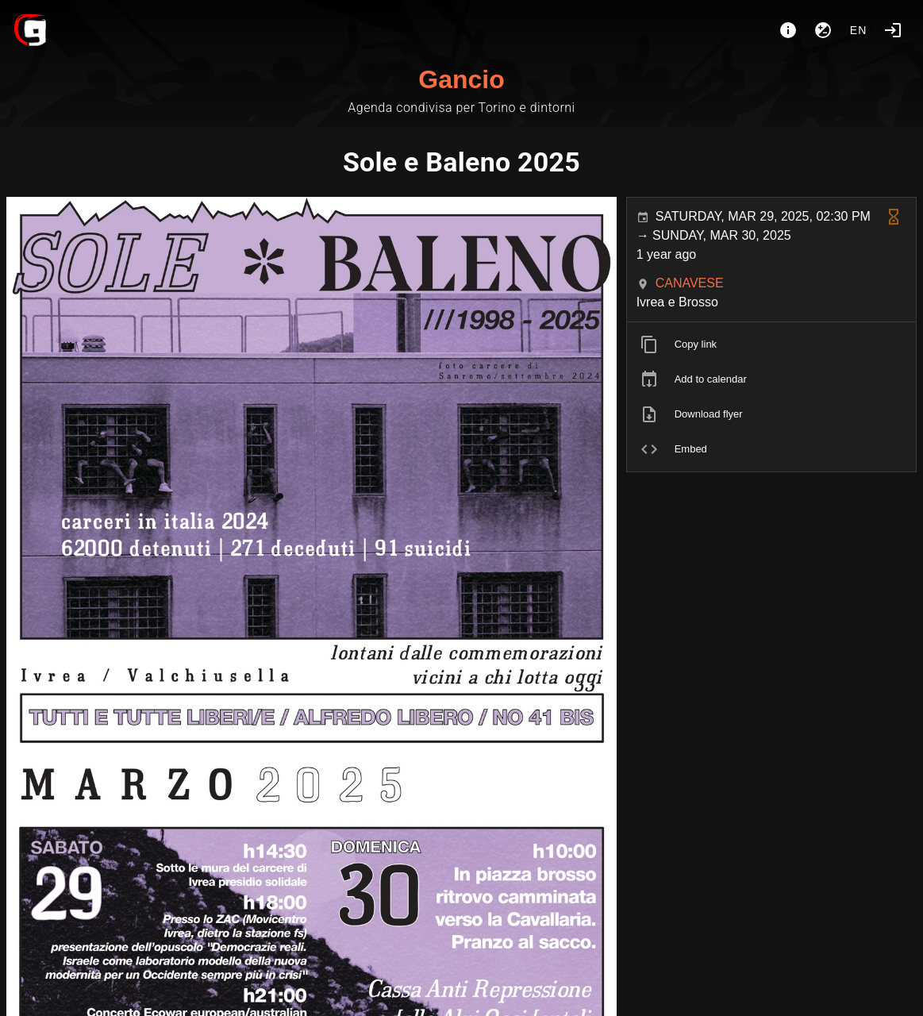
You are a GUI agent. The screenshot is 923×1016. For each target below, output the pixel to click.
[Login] (892, 30)
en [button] (858, 30)
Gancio (461, 79)
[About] (788, 30)
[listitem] (771, 344)
